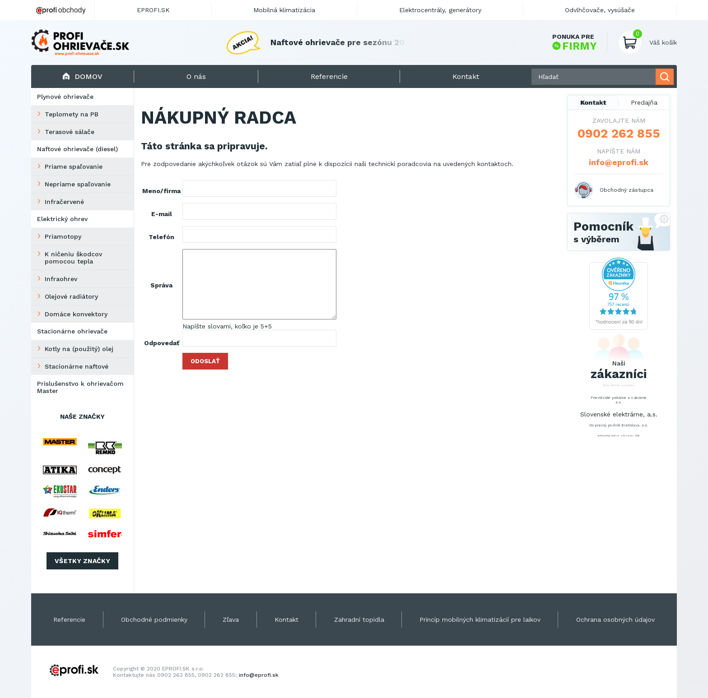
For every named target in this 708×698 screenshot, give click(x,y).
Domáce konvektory (76, 314)
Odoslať (205, 361)
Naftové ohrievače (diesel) (77, 149)
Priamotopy (63, 236)
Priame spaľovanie (73, 166)
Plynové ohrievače (65, 96)
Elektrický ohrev (62, 218)
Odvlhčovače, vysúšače (600, 10)
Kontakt (593, 102)
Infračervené (64, 201)
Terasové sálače (69, 131)
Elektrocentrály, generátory (440, 10)
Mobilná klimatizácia (284, 10)
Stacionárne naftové (76, 366)
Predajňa (644, 102)
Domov (82, 76)
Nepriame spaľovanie (78, 184)
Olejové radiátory (71, 296)
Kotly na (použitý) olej (79, 348)
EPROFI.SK (153, 10)
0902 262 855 (619, 133)
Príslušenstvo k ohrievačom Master (80, 387)
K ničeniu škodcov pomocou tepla (73, 257)
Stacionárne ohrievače (72, 331)
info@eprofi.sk (618, 162)
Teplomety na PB (71, 114)
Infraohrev (61, 278)
